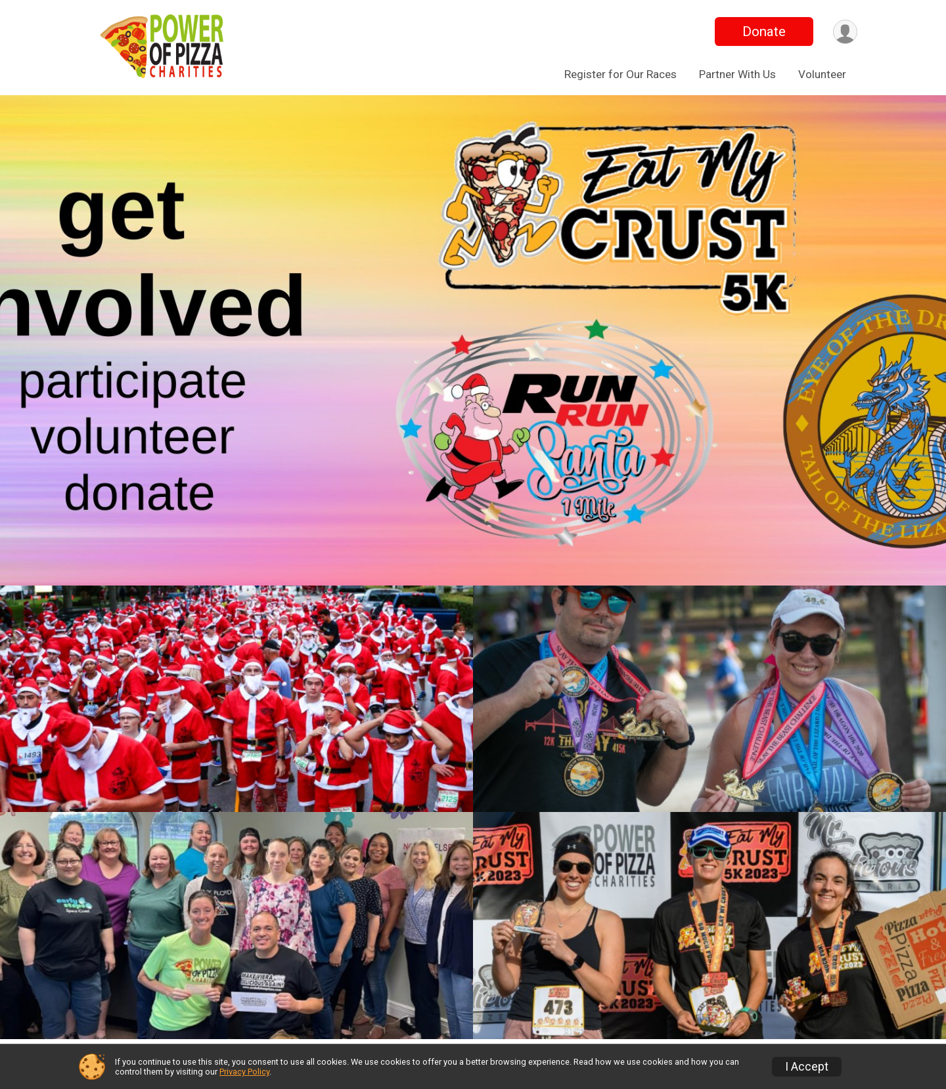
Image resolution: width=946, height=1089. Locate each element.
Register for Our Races (620, 74)
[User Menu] (845, 32)
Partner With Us (737, 74)
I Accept (806, 1066)
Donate (764, 31)
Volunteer (822, 74)
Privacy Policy (244, 1072)
